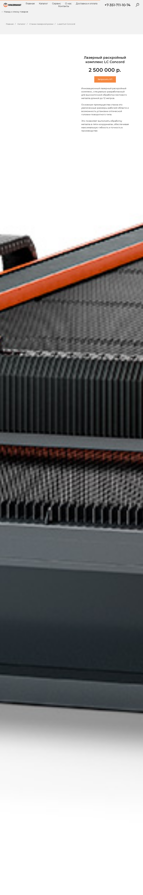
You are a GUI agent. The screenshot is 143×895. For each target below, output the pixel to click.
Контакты (63, 6)
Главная (30, 3)
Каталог (43, 3)
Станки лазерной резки (41, 24)
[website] (137, 5)
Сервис (56, 3)
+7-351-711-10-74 (117, 5)
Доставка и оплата (86, 3)
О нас (68, 3)
